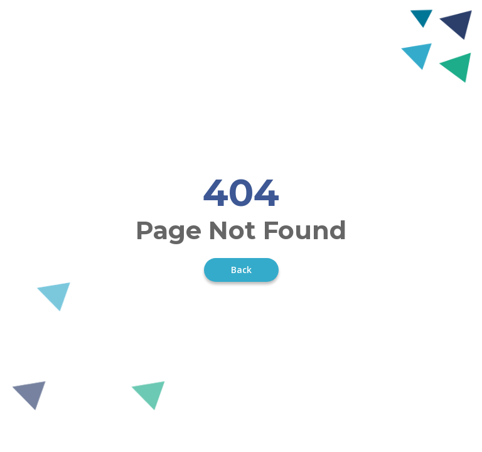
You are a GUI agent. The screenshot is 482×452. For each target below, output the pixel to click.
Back (241, 270)
